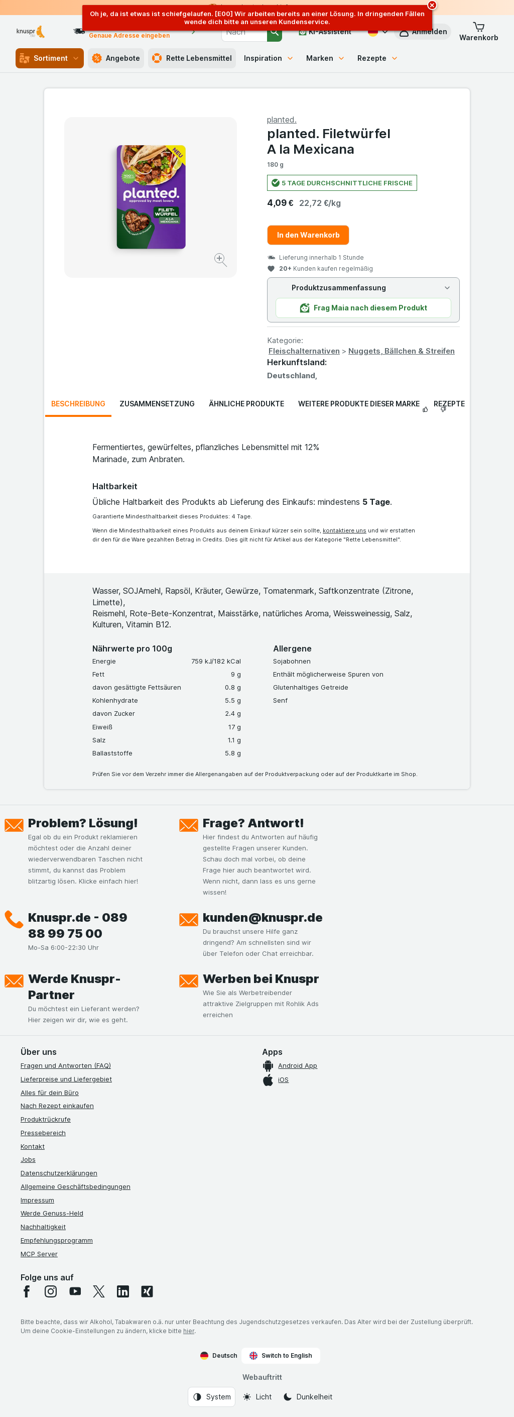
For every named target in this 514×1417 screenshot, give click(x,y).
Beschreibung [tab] (78, 403)
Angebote (116, 58)
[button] (478, 32)
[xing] (147, 1291)
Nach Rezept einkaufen (57, 1106)
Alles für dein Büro (50, 1092)
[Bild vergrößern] (221, 261)
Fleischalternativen (304, 351)
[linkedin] (123, 1291)
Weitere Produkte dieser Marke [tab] (359, 403)
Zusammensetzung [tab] (157, 403)
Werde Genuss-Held (52, 1213)
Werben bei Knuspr (261, 978)
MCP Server (39, 1254)
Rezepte (378, 58)
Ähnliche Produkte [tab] (246, 403)
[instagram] (51, 1291)
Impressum (37, 1200)
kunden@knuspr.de (263, 917)
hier (188, 1331)
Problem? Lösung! (83, 823)
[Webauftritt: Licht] (256, 1397)
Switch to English (280, 1356)
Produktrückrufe (46, 1119)
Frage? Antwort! (253, 823)
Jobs (28, 1159)
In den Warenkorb (308, 235)
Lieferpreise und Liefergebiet (66, 1079)
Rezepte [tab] (449, 403)
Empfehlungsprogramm (57, 1240)
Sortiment (50, 58)
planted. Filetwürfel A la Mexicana (329, 141)
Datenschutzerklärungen (59, 1173)
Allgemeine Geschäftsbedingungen (76, 1186)
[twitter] (99, 1291)
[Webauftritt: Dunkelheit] (307, 1397)
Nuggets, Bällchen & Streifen (401, 351)
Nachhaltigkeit (43, 1227)
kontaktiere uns (344, 530)
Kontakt (33, 1146)
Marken (325, 58)
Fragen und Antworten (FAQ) (66, 1065)
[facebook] (27, 1291)
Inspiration (269, 58)
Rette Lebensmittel (192, 58)
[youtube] (75, 1291)
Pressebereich (43, 1133)
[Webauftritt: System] (211, 1397)
